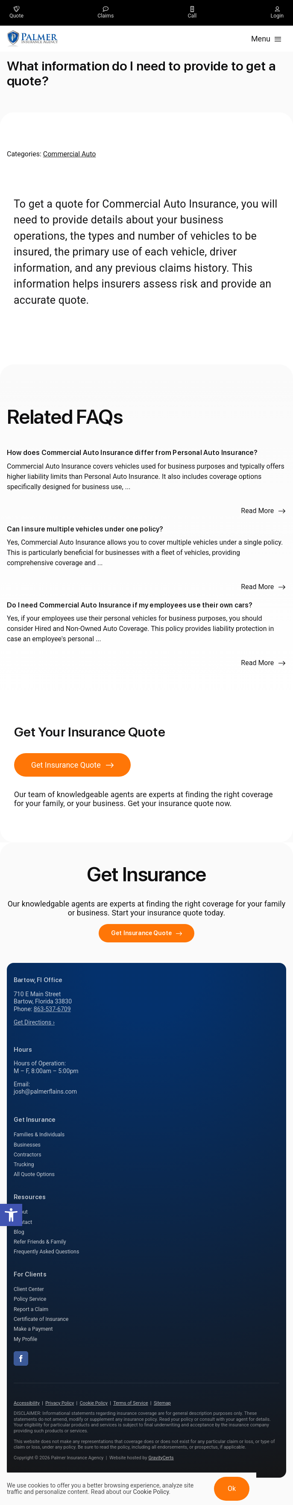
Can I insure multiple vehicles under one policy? (85, 529)
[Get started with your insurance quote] (146, 933)
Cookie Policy (94, 1403)
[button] (11, 1215)
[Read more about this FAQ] (263, 511)
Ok (232, 1488)
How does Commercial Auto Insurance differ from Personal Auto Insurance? (132, 453)
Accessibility (27, 1403)
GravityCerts (160, 1458)
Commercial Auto (69, 154)
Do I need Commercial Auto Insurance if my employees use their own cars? (130, 605)
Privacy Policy (59, 1403)
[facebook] (21, 1358)
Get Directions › (34, 1022)
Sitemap (162, 1403)
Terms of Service (130, 1403)
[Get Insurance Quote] (72, 765)
